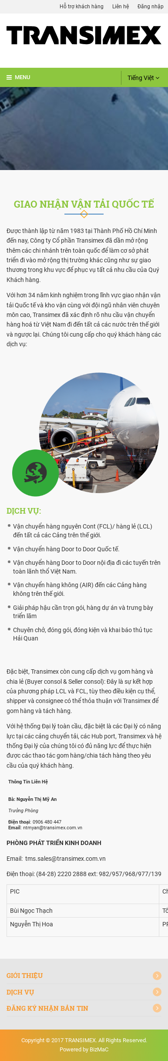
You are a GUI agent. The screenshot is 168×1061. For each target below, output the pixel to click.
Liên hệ (120, 6)
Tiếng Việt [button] (143, 78)
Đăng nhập (151, 6)
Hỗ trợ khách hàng (82, 6)
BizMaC (99, 1049)
